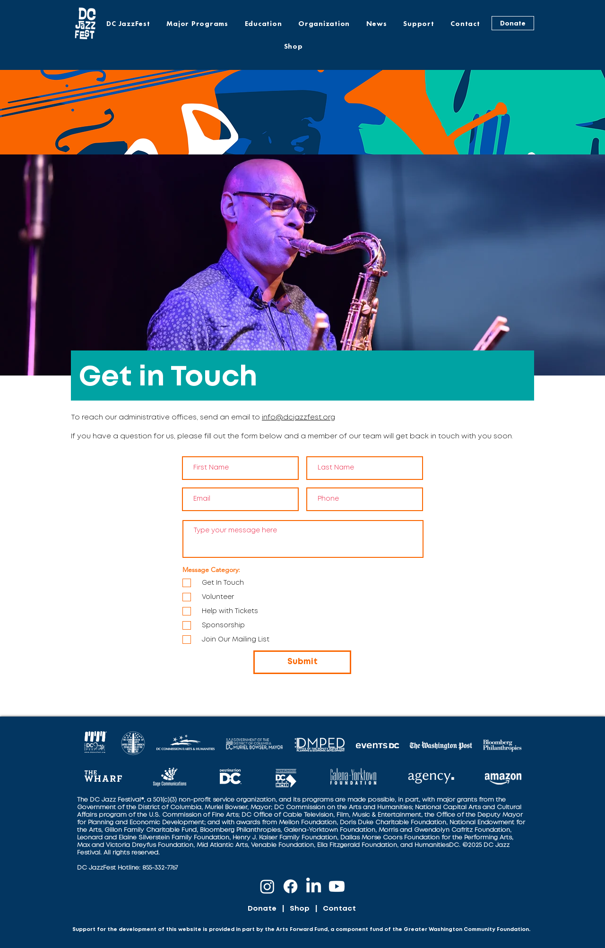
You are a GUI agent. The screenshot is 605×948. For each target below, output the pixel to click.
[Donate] (513, 23)
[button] (197, 23)
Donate (262, 908)
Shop (300, 908)
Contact (339, 908)
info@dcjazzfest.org (298, 417)
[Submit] (302, 662)
